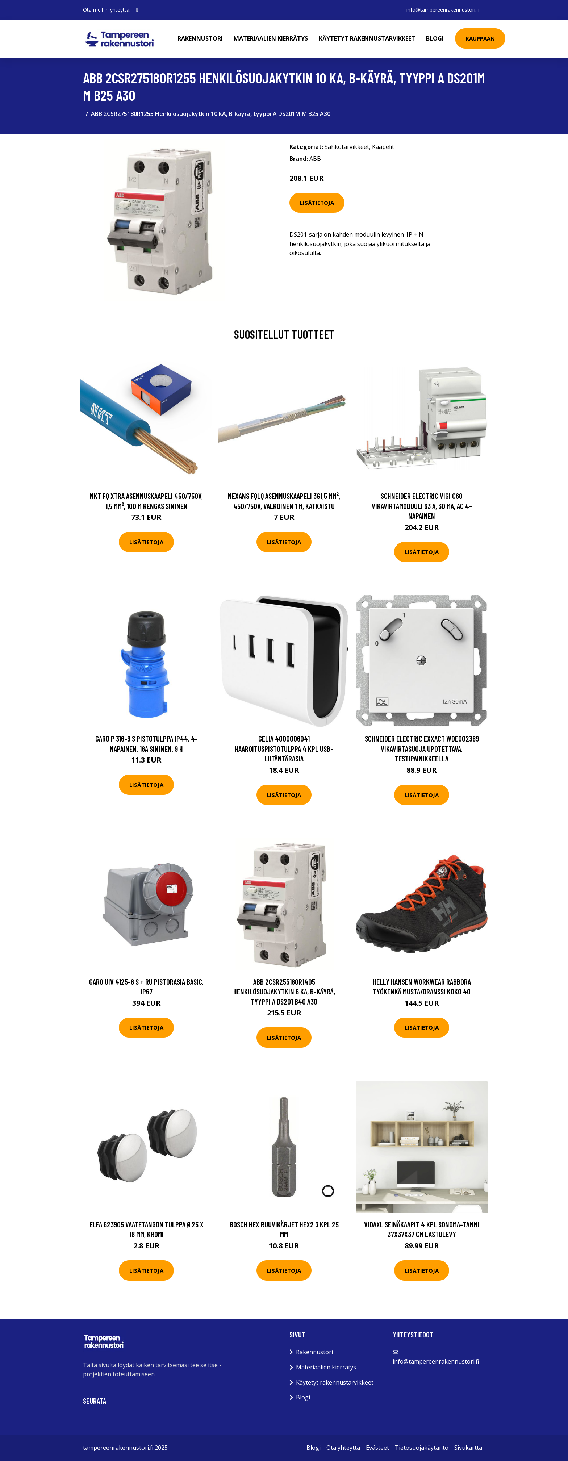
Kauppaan (480, 38)
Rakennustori (200, 38)
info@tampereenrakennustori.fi (442, 9)
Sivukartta (468, 1448)
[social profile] (137, 10)
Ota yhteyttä (343, 1448)
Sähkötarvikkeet (347, 147)
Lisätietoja (317, 202)
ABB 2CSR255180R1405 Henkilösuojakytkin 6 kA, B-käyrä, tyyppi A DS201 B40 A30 (284, 991)
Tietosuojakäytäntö (421, 1448)
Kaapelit (383, 147)
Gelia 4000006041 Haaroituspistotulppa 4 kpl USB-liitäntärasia (284, 748)
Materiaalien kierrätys (271, 38)
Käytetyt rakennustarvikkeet (367, 38)
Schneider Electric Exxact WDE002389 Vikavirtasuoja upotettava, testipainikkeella (422, 748)
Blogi (435, 38)
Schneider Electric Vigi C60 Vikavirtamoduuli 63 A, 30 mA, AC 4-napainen (422, 505)
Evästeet (377, 1448)
